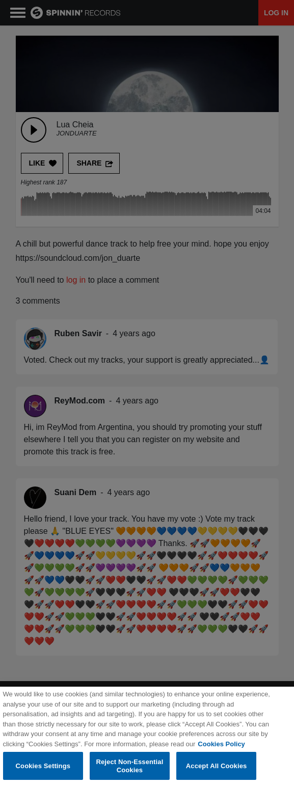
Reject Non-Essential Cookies (129, 771)
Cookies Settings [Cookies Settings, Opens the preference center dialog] (43, 771)
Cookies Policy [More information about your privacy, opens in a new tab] (221, 749)
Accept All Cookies (216, 771)
